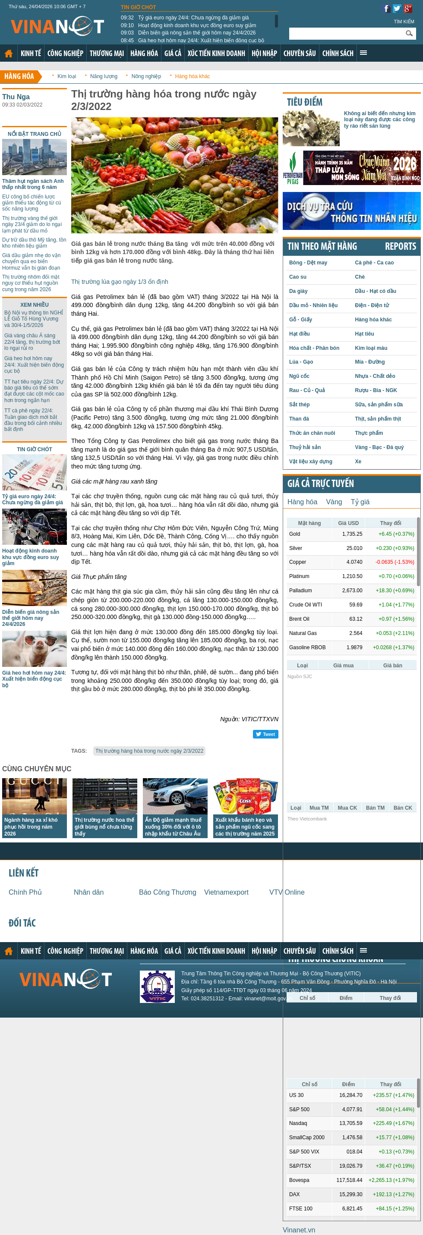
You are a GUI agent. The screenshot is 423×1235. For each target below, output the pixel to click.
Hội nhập (264, 54)
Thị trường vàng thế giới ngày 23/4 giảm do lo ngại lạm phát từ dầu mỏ (32, 224)
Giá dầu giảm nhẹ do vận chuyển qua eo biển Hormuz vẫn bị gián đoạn (31, 261)
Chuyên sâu (300, 54)
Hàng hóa (144, 54)
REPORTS (400, 247)
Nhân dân (89, 892)
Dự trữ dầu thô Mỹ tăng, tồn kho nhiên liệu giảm (34, 243)
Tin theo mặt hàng (322, 247)
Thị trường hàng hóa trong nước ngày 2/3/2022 (149, 751)
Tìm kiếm (404, 21)
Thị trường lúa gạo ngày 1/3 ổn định (119, 281)
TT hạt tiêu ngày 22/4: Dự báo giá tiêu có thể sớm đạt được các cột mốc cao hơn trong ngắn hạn (34, 391)
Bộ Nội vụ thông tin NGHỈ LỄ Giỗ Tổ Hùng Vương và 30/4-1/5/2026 (33, 319)
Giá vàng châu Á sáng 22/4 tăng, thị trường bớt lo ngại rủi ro (32, 342)
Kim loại (66, 76)
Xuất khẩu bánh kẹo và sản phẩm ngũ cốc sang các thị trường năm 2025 (245, 827)
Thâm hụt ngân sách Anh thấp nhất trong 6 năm (33, 184)
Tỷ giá (360, 502)
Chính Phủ (25, 892)
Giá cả (172, 54)
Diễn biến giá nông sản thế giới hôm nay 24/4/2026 (188, 33)
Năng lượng (103, 76)
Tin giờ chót (138, 7)
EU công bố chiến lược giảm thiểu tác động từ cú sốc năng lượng (31, 203)
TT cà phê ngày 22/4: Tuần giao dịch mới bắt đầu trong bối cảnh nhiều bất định (33, 420)
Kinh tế (31, 54)
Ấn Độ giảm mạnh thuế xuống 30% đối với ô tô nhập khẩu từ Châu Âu (173, 827)
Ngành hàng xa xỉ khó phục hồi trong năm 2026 (31, 827)
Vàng (334, 502)
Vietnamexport (226, 892)
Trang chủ (8, 53)
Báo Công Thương (167, 892)
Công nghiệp (65, 54)
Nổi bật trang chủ (34, 134)
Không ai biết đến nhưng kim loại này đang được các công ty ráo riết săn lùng (380, 119)
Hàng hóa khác (192, 76)
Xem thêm (363, 52)
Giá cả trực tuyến (320, 484)
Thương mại (107, 54)
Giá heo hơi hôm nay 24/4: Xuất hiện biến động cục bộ (192, 41)
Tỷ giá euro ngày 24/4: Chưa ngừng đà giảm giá (185, 18)
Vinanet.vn (299, 1230)
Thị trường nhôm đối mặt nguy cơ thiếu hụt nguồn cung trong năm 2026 (31, 283)
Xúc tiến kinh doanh (216, 54)
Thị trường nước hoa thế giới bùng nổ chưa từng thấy (104, 827)
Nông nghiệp (146, 76)
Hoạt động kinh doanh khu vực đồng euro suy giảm (188, 25)
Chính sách (338, 54)
